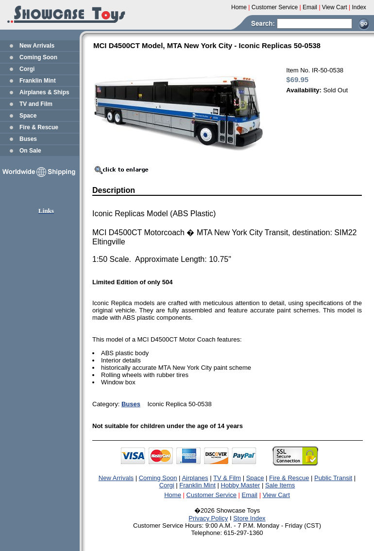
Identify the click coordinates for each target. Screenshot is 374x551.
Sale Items (280, 485)
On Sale (30, 150)
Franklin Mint (37, 80)
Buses (28, 139)
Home (172, 495)
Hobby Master (240, 485)
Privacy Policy (208, 518)
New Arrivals (36, 45)
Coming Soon (38, 57)
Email (250, 495)
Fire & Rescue (38, 127)
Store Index (249, 518)
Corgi (26, 69)
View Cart (276, 495)
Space (27, 115)
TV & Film (227, 478)
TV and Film (35, 104)
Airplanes (195, 478)
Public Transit (333, 478)
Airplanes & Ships (44, 92)
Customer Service (212, 495)
